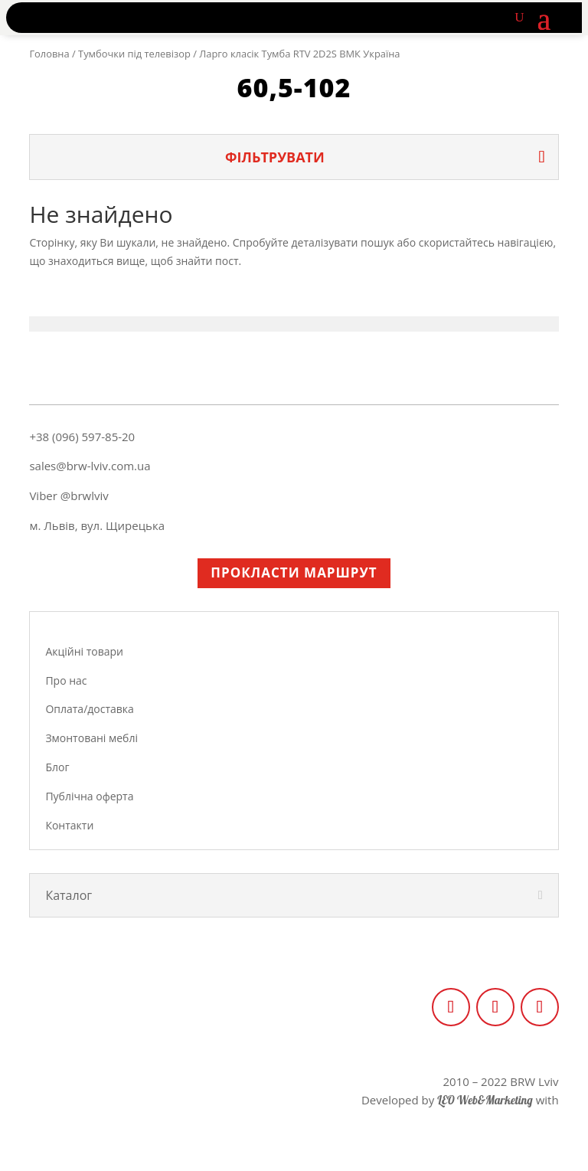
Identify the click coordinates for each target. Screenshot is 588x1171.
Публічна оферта (89, 796)
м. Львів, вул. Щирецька (97, 525)
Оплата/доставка (89, 709)
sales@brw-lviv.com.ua (89, 465)
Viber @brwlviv (68, 495)
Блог (57, 767)
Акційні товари (84, 651)
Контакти (69, 825)
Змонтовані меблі (91, 738)
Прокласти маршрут (294, 572)
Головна (49, 54)
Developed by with (460, 1099)
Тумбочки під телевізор (134, 54)
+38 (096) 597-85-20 (82, 436)
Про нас (66, 680)
